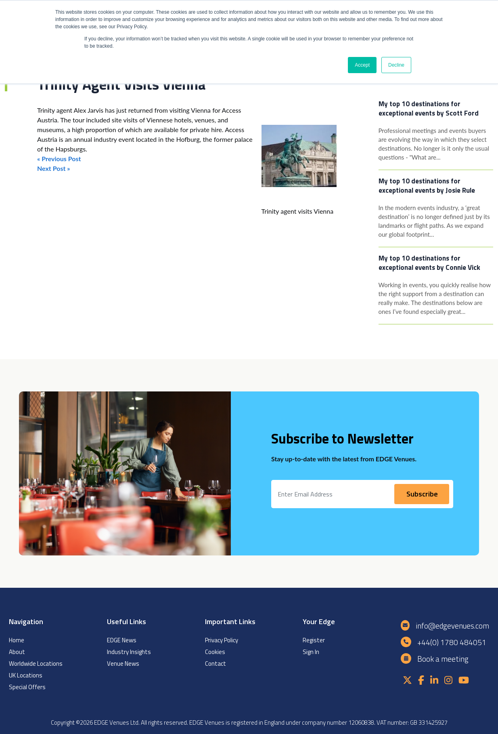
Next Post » (53, 168)
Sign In (311, 651)
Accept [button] (362, 65)
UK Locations (25, 675)
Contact (215, 663)
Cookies (215, 651)
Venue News (123, 663)
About (17, 651)
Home (16, 640)
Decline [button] (396, 65)
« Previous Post (59, 158)
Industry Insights (129, 651)
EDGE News (121, 640)
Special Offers (27, 687)
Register (314, 640)
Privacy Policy (221, 640)
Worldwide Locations (36, 663)
